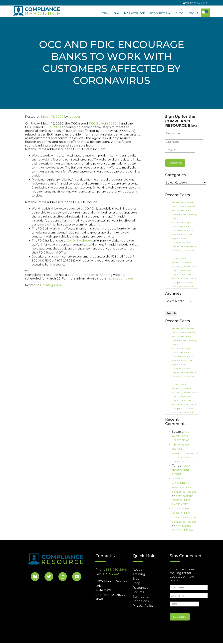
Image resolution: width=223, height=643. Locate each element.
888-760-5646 (116, 570)
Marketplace (134, 13)
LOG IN (202, 2)
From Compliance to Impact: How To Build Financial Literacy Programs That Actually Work (184, 210)
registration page (120, 278)
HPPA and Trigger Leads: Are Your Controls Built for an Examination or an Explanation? (183, 230)
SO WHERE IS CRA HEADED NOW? (181, 435)
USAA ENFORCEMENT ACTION (181, 469)
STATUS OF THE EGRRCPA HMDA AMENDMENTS (182, 500)
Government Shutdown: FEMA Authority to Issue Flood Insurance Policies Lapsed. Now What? (185, 266)
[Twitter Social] (48, 577)
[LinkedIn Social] (62, 577)
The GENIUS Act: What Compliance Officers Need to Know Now (184, 282)
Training (109, 13)
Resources (158, 13)
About (193, 13)
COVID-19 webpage (79, 240)
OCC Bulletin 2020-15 (104, 123)
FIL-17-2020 (52, 127)
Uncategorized (51, 285)
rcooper (74, 116)
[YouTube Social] (76, 577)
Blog (179, 13)
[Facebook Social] (35, 577)
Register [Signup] (189, 2)
